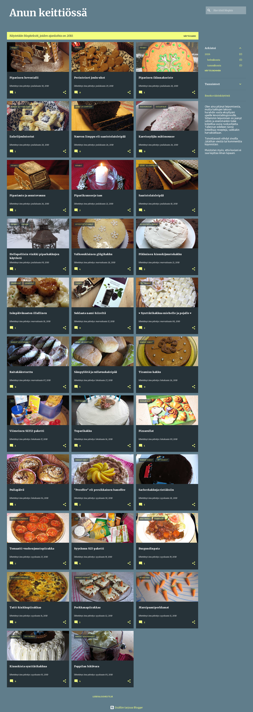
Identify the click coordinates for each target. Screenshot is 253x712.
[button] (64, 92)
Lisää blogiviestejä (103, 697)
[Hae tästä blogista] (229, 10)
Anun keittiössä (48, 12)
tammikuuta (214, 65)
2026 (207, 54)
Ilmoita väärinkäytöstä (217, 95)
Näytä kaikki (190, 36)
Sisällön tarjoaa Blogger (126, 707)
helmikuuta (213, 59)
